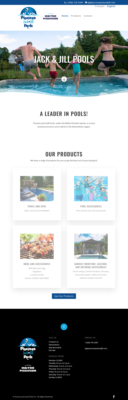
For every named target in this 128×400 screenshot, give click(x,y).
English (111, 6)
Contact (88, 16)
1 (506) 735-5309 (74, 2)
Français (99, 6)
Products (76, 16)
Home (65, 16)
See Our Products (64, 296)
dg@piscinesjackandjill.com (96, 348)
